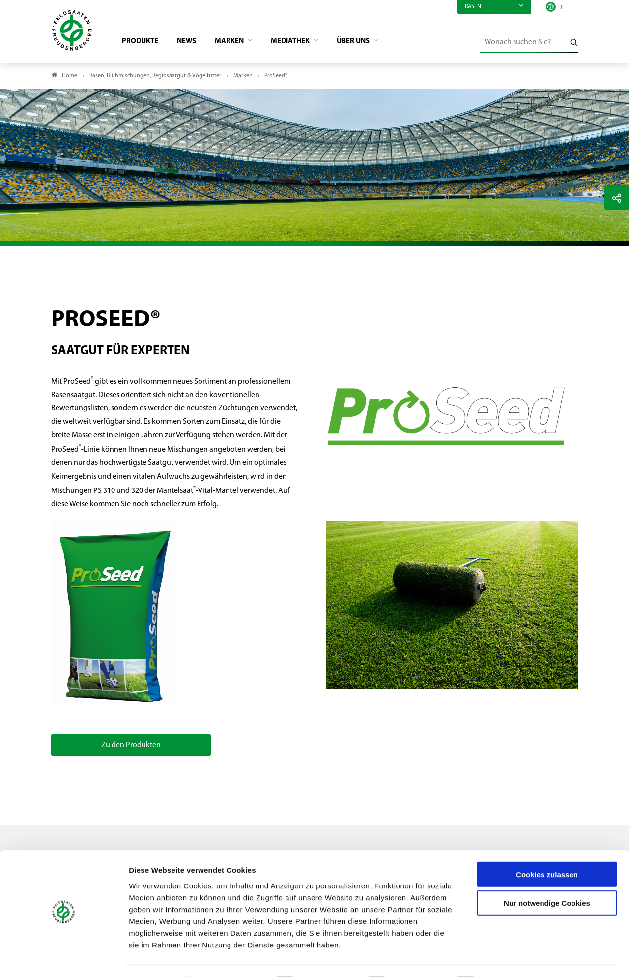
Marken (237, 42)
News (191, 42)
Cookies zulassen (547, 847)
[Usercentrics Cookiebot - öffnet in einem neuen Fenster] (64, 957)
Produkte (142, 42)
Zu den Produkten (131, 746)
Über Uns (368, 42)
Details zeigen (523, 957)
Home (69, 77)
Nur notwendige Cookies (547, 876)
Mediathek (301, 42)
